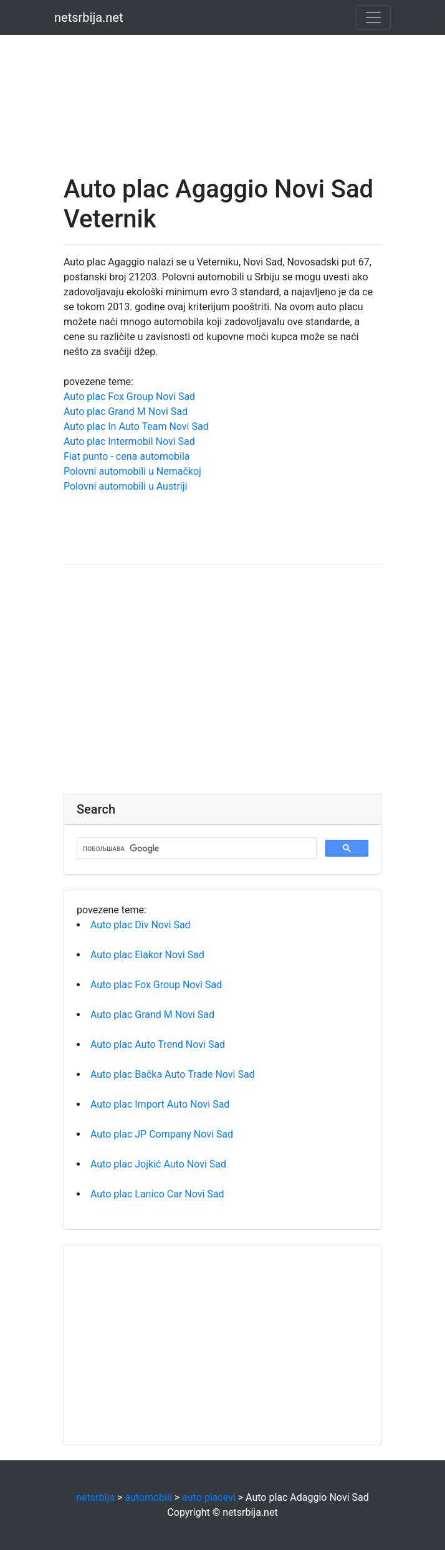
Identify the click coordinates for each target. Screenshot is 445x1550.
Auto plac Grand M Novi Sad (126, 411)
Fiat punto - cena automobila (127, 456)
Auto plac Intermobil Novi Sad (129, 441)
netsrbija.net (88, 17)
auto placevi (209, 1497)
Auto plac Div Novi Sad (140, 925)
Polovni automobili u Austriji (125, 486)
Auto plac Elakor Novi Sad (147, 955)
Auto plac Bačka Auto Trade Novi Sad (172, 1074)
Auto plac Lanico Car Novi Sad (157, 1194)
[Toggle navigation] (373, 17)
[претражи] (195, 848)
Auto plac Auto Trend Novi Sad (157, 1044)
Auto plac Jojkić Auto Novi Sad (158, 1164)
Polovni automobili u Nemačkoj (132, 471)
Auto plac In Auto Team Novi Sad (136, 426)
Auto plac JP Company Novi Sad (161, 1134)
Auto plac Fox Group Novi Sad (129, 396)
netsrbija (95, 1497)
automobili (148, 1497)
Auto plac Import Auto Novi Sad (159, 1104)
